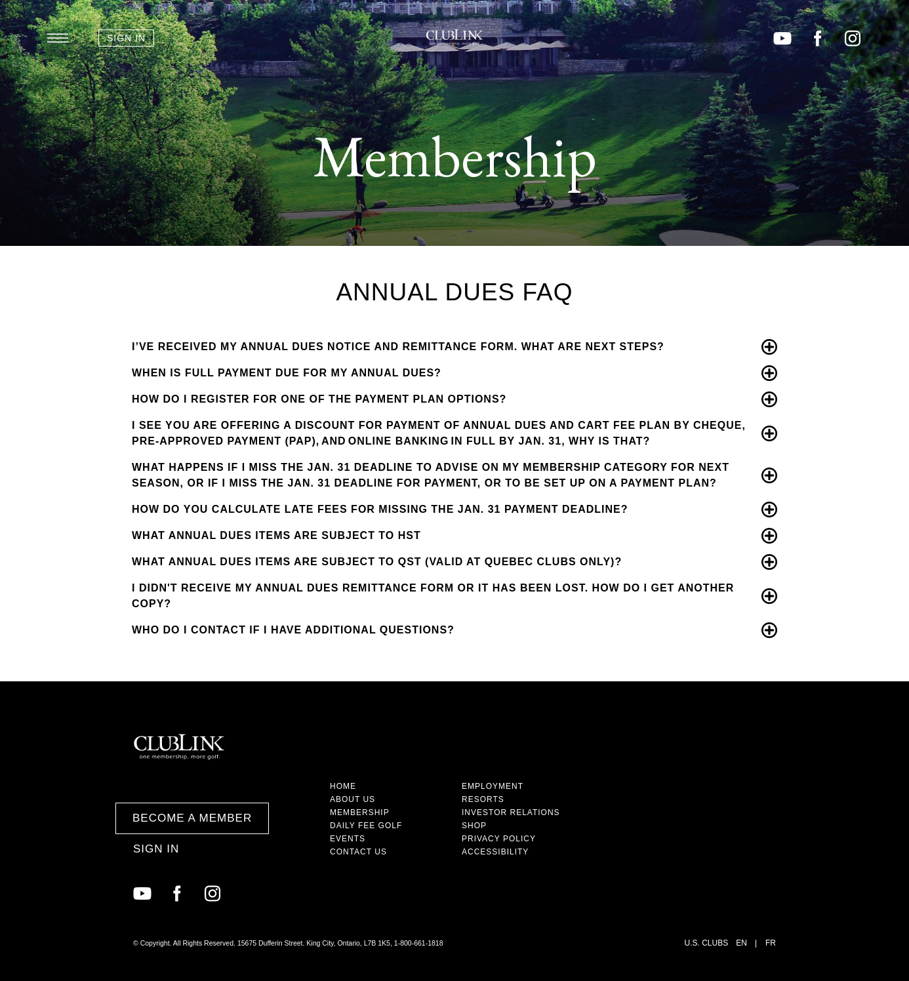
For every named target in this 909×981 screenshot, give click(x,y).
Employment (492, 786)
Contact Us (358, 851)
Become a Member (192, 818)
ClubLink (454, 37)
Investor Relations (511, 812)
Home (343, 786)
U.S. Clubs (707, 943)
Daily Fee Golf (366, 825)
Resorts (483, 799)
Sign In (126, 38)
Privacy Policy (499, 838)
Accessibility (495, 851)
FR (770, 943)
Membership (360, 812)
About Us (352, 799)
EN (741, 943)
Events (347, 838)
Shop (474, 825)
